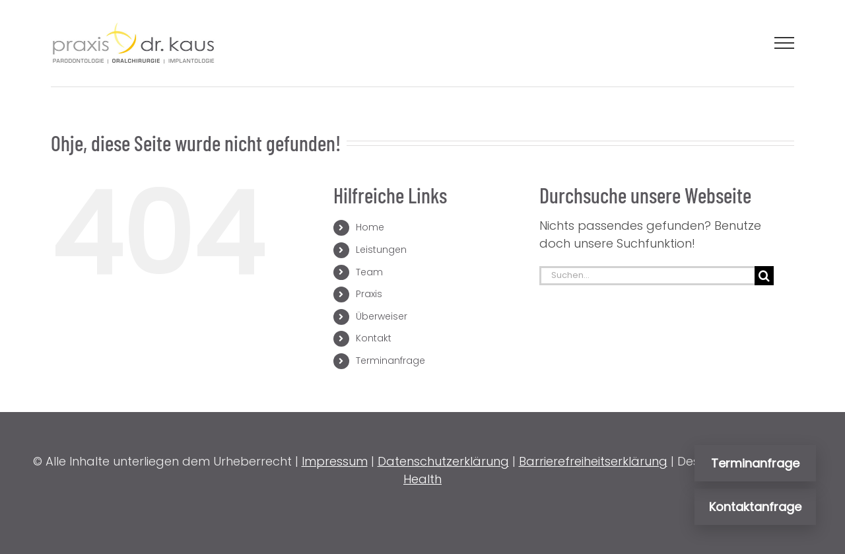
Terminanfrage (390, 360)
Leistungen (381, 249)
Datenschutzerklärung (443, 461)
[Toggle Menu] (784, 43)
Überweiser (381, 316)
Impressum (335, 461)
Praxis (369, 293)
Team (369, 272)
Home (370, 227)
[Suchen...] (647, 275)
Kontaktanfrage (755, 507)
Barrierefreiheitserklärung (593, 461)
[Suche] (764, 275)
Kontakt (373, 338)
